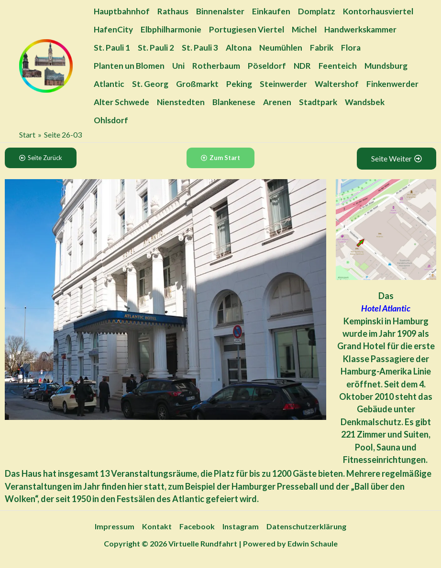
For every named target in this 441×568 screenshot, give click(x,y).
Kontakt (157, 526)
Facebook (197, 526)
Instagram (240, 526)
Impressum (114, 526)
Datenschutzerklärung (306, 526)
